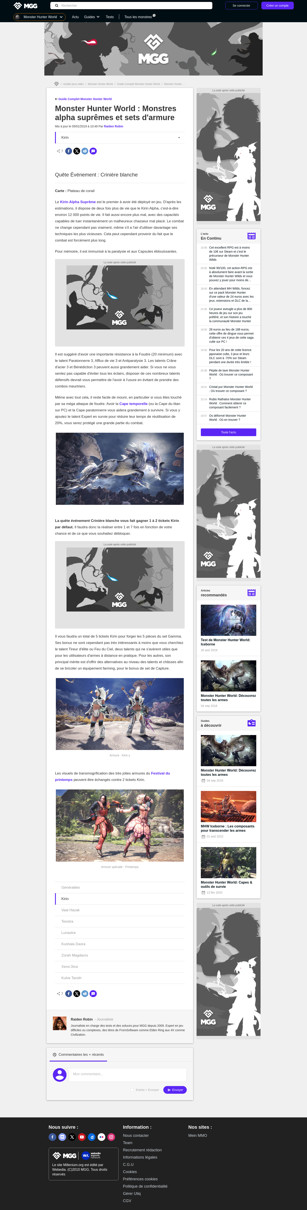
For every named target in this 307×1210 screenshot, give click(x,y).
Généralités (70, 887)
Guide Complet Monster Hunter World (138, 84)
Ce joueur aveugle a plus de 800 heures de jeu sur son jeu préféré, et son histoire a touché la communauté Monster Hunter (230, 315)
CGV (127, 1201)
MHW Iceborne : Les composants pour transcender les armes (228, 828)
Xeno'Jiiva (69, 967)
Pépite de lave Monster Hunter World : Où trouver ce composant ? (231, 374)
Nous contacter (136, 1135)
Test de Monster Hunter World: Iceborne (225, 642)
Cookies (130, 1172)
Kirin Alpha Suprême (78, 202)
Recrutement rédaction (142, 1150)
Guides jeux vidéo (73, 84)
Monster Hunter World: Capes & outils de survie (226, 884)
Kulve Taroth (71, 978)
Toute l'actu (228, 432)
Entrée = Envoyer (147, 1090)
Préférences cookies (140, 1179)
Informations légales (140, 1157)
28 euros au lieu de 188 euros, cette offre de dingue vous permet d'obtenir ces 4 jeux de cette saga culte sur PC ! (231, 335)
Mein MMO (197, 1135)
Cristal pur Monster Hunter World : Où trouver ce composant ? (231, 389)
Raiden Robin (113, 126)
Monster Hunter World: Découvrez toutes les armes (228, 698)
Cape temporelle (133, 404)
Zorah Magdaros (74, 955)
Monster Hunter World (100, 84)
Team (127, 1143)
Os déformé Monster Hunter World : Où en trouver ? (227, 417)
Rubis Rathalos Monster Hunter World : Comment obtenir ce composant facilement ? (230, 403)
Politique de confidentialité (145, 1186)
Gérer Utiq (132, 1193)
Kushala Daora (73, 944)
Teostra (67, 921)
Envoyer (175, 1090)
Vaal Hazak (70, 910)
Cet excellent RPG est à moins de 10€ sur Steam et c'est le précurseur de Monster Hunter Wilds (229, 253)
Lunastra (68, 933)
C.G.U (128, 1164)
